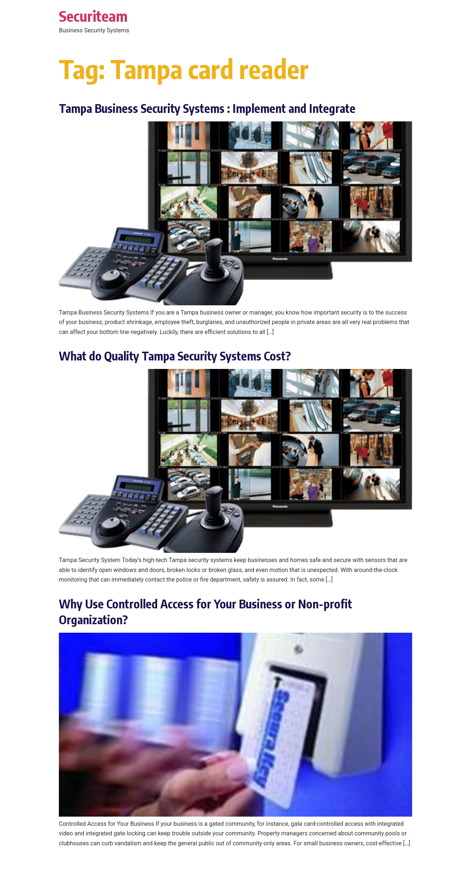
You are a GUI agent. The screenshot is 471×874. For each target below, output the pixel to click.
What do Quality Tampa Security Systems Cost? (175, 355)
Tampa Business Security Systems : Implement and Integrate (207, 108)
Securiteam (93, 16)
